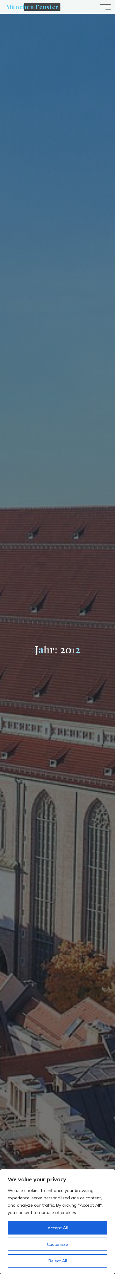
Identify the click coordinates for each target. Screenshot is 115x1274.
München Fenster (32, 7)
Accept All (58, 1228)
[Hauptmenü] (105, 7)
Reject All (57, 1261)
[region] (57, 1221)
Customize (57, 1244)
